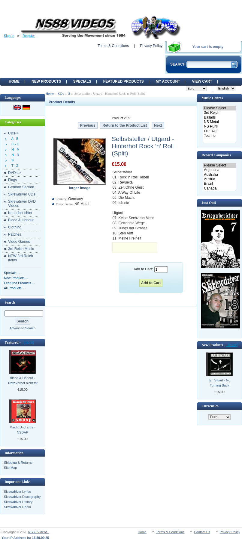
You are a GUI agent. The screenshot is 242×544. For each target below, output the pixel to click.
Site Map (10, 467)
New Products (46, 81)
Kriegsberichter (20, 213)
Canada (219, 188)
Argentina (219, 170)
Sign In (9, 35)
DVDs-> (14, 173)
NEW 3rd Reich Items (20, 258)
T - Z (14, 165)
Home (14, 81)
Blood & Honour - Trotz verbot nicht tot (23, 380)
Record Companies (216, 155)
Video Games (19, 242)
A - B (14, 138)
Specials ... (12, 273)
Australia (219, 174)
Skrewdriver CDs (21, 194)
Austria (219, 179)
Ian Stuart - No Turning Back (219, 382)
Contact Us (202, 532)
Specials (82, 81)
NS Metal (219, 122)
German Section (21, 187)
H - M (15, 149)
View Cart (202, 81)
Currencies (209, 406)
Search (10, 302)
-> (13, 133)
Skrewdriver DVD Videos (22, 203)
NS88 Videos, (38, 532)
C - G (14, 144)
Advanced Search (23, 328)
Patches (14, 234)
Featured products (123, 81)
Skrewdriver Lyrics (17, 491)
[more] (28, 342)
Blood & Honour (21, 220)
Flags (12, 180)
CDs (61, 93)
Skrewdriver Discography (22, 496)
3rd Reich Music (21, 249)
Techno (219, 136)
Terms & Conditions (113, 46)
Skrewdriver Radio (17, 507)
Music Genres (212, 98)
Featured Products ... (19, 283)
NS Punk (219, 126)
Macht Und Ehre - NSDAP (22, 429)
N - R (14, 155)
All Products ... (14, 288)
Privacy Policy (151, 46)
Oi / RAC (219, 131)
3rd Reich (219, 112)
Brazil (219, 183)
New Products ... (16, 278)
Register (29, 35)
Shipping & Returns (18, 462)
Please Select (219, 108)
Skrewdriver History (18, 502)
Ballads (219, 117)
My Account (168, 81)
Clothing (14, 227)
